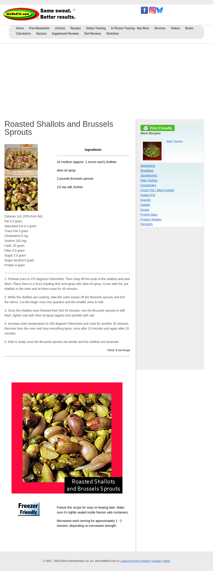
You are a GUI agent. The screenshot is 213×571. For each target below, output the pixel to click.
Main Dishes (149, 180)
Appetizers (147, 165)
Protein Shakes (151, 219)
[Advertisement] (106, 80)
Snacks (145, 200)
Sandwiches (148, 175)
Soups (144, 209)
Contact (156, 561)
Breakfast (147, 170)
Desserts (146, 224)
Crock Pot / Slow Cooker (157, 190)
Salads (145, 205)
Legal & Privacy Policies (135, 561)
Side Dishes (174, 141)
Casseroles (148, 185)
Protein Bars (149, 214)
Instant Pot (147, 195)
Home (166, 561)
